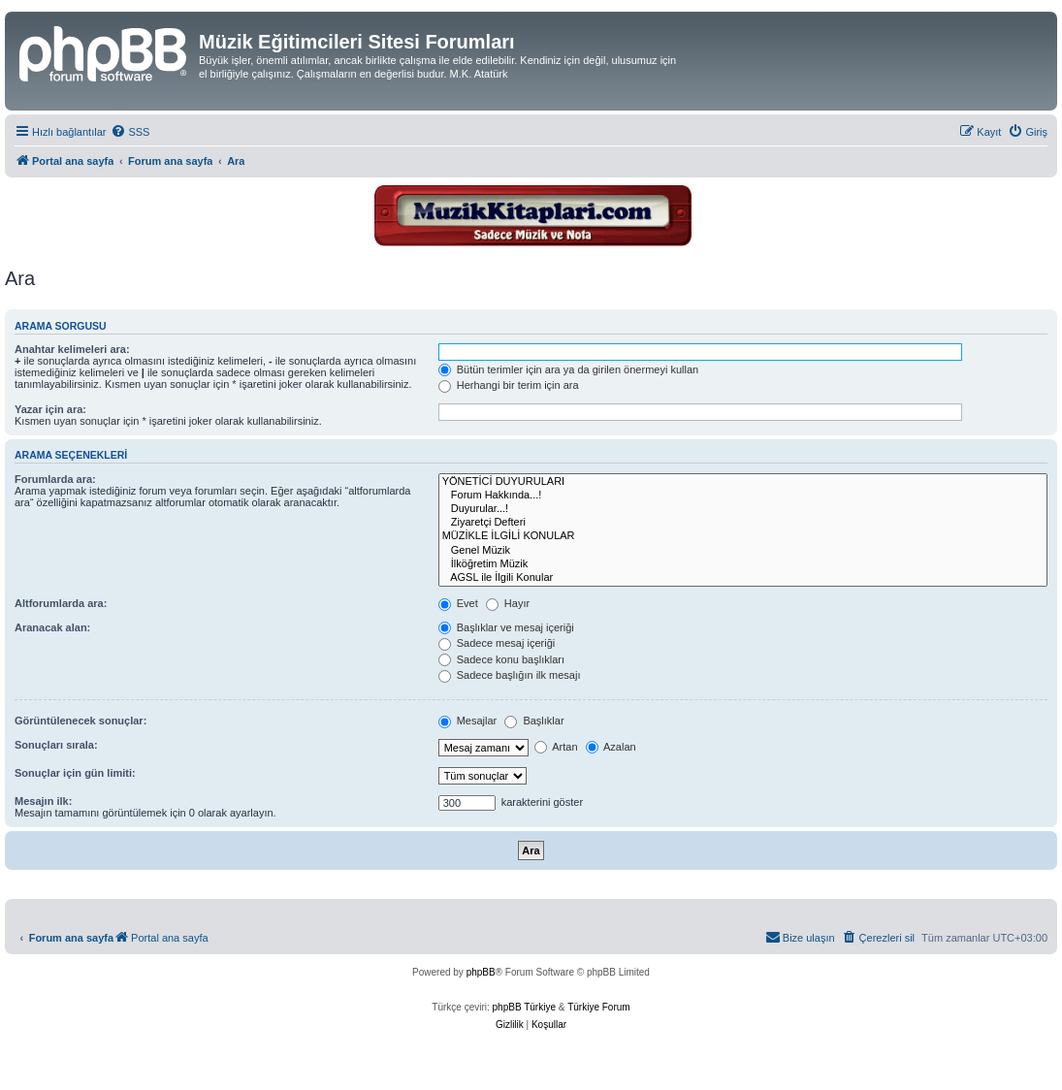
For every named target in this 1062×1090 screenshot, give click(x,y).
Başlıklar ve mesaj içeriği (506, 627)
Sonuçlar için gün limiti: (75, 773)
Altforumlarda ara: (61, 603)
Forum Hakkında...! (743, 495)
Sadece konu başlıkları (501, 659)
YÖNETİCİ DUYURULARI (743, 482)
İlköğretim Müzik (743, 564)
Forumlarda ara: (55, 479)
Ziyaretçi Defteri (743, 522)
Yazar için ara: (50, 409)
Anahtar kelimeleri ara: (72, 349)
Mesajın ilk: (43, 801)
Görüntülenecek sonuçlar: (80, 720)
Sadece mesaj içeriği (497, 643)
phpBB (481, 972)
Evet (458, 603)
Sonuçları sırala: (56, 745)
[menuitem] (130, 132)
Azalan (611, 747)
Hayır (508, 603)
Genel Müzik (743, 551)
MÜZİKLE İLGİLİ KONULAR (743, 536)
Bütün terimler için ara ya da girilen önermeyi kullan (568, 369)
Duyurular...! (743, 509)
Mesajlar (468, 720)
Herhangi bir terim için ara (508, 385)
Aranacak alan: (52, 627)
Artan (556, 747)
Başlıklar (533, 720)
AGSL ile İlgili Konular (743, 578)
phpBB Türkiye (524, 1007)
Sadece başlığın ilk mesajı (509, 675)
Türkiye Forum (598, 1007)
